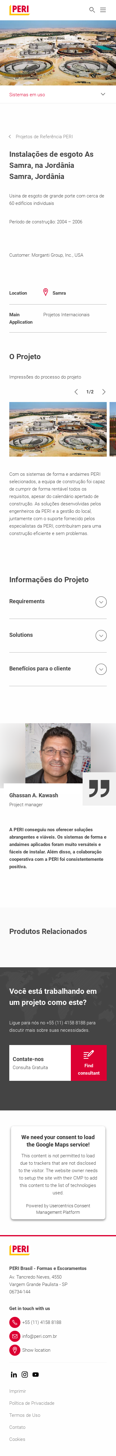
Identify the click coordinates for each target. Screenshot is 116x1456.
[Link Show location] (58, 1350)
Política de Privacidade (31, 1403)
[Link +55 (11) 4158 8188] (58, 1322)
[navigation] (45, 136)
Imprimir (17, 1391)
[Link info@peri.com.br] (58, 1336)
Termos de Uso (24, 1415)
